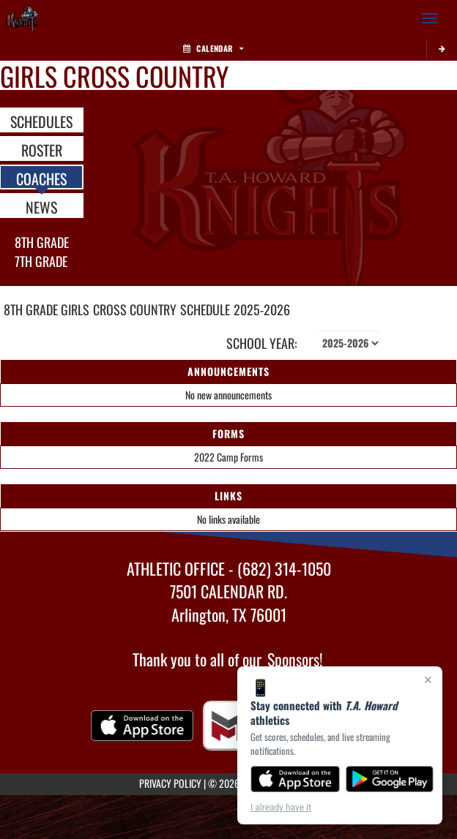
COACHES (41, 178)
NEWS (41, 206)
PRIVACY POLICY (170, 783)
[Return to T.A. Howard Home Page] (22, 18)
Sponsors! (295, 659)
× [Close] (428, 679)
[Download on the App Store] (295, 779)
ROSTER (41, 149)
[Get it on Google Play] (390, 779)
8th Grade (42, 242)
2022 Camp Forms (228, 456)
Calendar (213, 48)
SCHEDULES (41, 120)
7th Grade (41, 261)
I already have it (280, 807)
